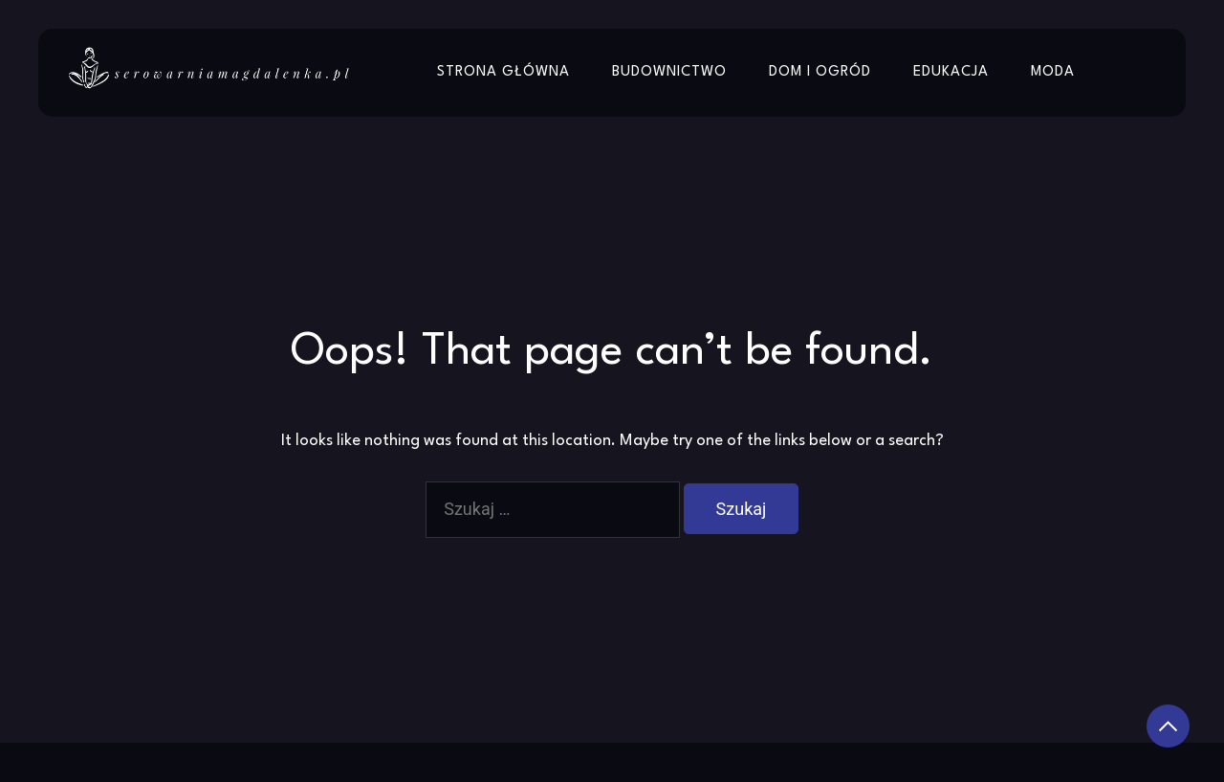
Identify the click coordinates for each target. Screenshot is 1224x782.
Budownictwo (669, 72)
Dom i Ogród (820, 72)
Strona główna (503, 72)
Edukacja (951, 72)
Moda (1053, 72)
